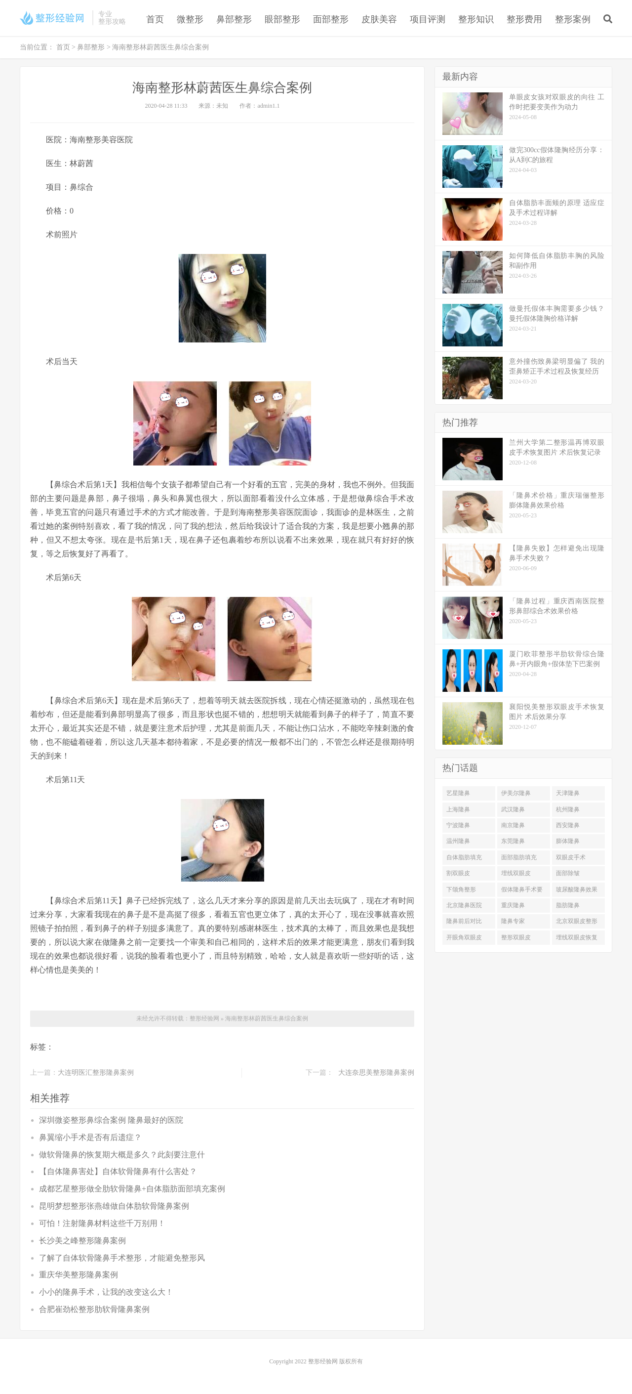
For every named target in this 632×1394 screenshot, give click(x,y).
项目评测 (427, 19)
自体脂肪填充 (464, 857)
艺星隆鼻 (458, 793)
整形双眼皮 (516, 937)
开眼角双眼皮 (464, 937)
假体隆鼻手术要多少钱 (522, 891)
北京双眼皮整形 (576, 921)
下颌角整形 (461, 889)
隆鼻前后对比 (464, 921)
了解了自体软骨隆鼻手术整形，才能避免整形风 (122, 1258)
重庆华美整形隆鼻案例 (78, 1274)
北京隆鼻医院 (464, 905)
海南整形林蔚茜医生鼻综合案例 (266, 1018)
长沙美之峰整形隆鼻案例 (82, 1240)
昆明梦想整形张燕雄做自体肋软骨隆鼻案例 (114, 1206)
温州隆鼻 (458, 841)
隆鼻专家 (513, 921)
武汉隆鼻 (513, 809)
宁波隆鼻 (458, 825)
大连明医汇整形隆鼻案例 (96, 1072)
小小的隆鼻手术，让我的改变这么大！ (106, 1292)
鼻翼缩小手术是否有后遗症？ (90, 1137)
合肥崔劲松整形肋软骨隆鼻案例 (94, 1309)
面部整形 (331, 19)
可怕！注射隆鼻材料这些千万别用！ (102, 1223)
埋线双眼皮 (516, 873)
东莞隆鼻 (513, 841)
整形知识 (476, 19)
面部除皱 (568, 873)
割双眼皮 (458, 873)
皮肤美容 (379, 19)
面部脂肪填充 (519, 857)
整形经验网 (204, 1018)
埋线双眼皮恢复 (576, 937)
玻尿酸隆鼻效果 (576, 889)
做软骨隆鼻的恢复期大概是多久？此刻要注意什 (122, 1154)
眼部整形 (282, 19)
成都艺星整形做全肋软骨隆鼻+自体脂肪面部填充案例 (132, 1188)
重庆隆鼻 (513, 905)
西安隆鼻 (568, 825)
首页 (155, 19)
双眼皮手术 (571, 857)
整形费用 (524, 19)
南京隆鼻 (513, 825)
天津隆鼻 (568, 793)
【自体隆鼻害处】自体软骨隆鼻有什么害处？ (118, 1171)
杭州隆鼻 (568, 809)
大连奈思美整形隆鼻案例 (376, 1072)
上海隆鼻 (458, 809)
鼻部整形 (234, 19)
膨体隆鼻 (568, 841)
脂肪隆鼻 (568, 905)
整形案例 (573, 19)
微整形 (190, 19)
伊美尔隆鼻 (516, 793)
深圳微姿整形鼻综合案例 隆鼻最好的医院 (111, 1120)
